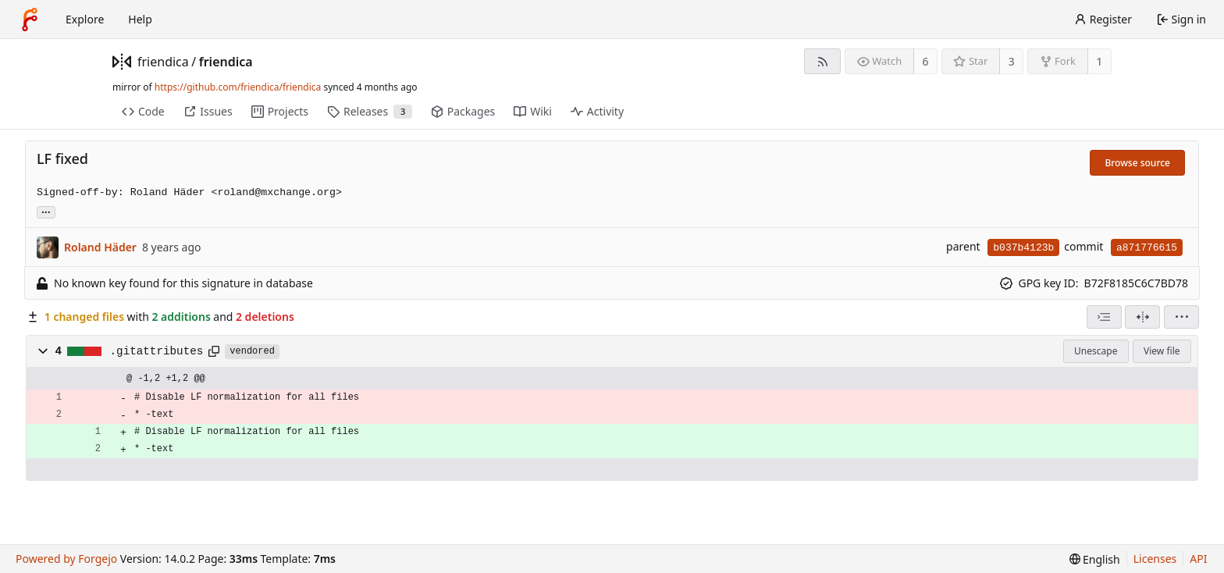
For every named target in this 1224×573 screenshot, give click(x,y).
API (1198, 558)
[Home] (30, 19)
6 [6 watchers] (926, 61)
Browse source (1137, 162)
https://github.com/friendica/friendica (238, 87)
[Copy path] (214, 351)
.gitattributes (157, 351)
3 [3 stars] (1012, 61)
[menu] (1181, 317)
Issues (207, 111)
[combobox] (1104, 317)
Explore (85, 19)
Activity (597, 111)
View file (1162, 351)
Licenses (1155, 558)
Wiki (533, 111)
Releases (369, 111)
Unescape (1095, 351)
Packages (463, 111)
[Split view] (1142, 317)
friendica (163, 61)
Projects (279, 111)
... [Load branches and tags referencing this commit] (46, 211)
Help (140, 19)
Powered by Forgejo (66, 558)
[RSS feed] (822, 61)
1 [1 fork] (1099, 61)
